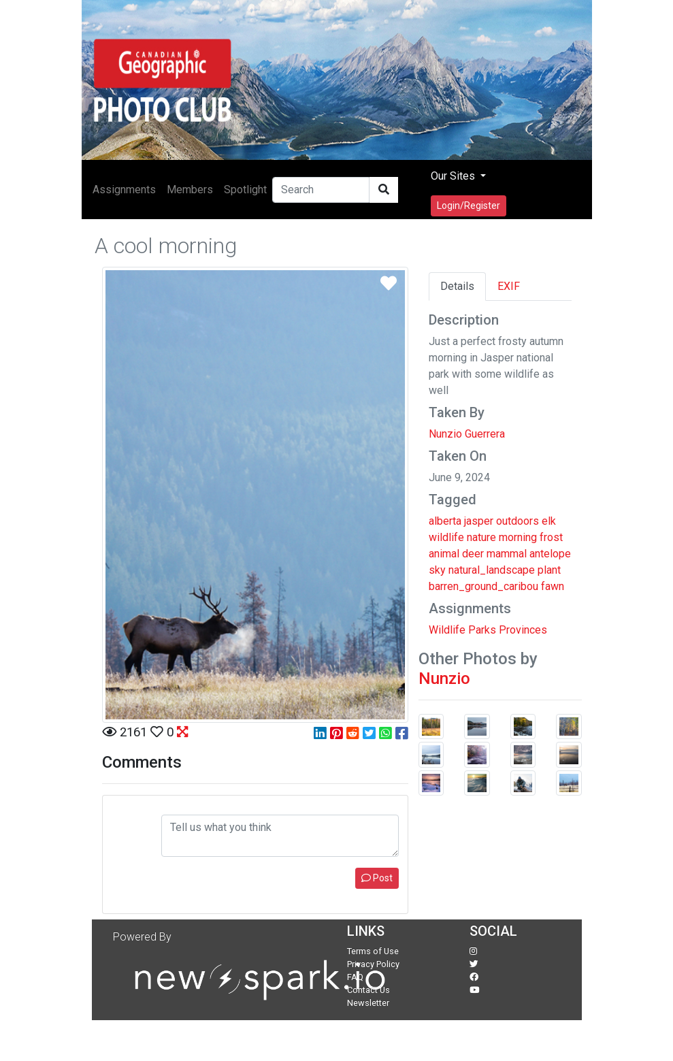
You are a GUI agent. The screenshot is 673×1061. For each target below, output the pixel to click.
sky (437, 570)
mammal (507, 553)
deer (473, 553)
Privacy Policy (373, 964)
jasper (478, 521)
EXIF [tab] (508, 286)
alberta (445, 521)
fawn (552, 586)
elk (549, 521)
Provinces (523, 629)
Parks (482, 629)
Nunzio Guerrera (467, 433)
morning (518, 537)
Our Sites (454, 175)
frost (551, 537)
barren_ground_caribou (483, 586)
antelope (550, 553)
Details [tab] (457, 286)
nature (481, 537)
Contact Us (368, 990)
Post (377, 877)
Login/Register (468, 205)
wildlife (446, 537)
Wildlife (447, 629)
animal (444, 553)
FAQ (355, 977)
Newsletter (368, 1003)
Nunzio (444, 678)
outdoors (517, 521)
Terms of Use (373, 951)
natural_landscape (491, 570)
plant (549, 570)
